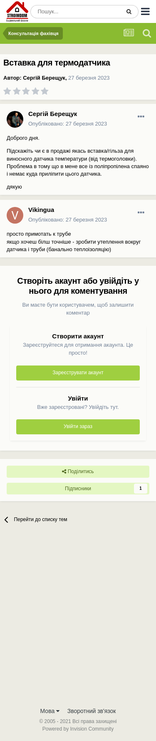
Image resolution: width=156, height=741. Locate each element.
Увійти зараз (78, 426)
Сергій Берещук (44, 78)
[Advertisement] (78, 620)
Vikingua (41, 209)
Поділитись (78, 471)
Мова (50, 711)
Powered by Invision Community (78, 729)
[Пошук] (75, 11)
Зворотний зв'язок (91, 711)
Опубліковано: (67, 124)
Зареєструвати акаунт (77, 373)
